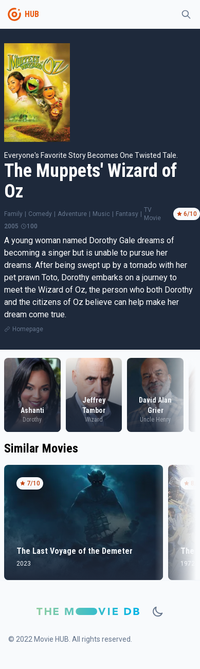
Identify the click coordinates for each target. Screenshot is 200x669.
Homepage (27, 329)
